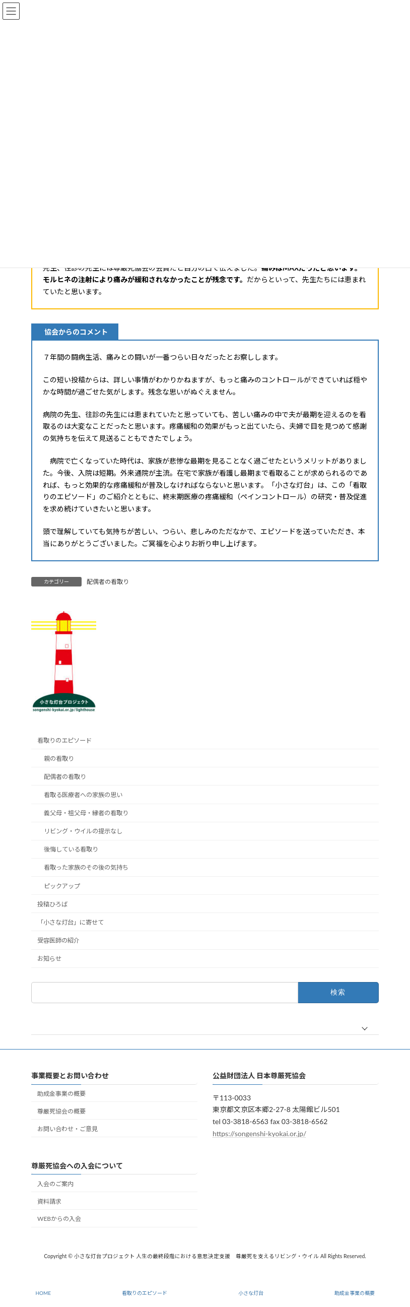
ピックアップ (62, 886)
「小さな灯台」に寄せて (70, 922)
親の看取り (59, 758)
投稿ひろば (52, 904)
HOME (43, 1293)
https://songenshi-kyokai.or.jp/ (259, 1133)
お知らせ (49, 958)
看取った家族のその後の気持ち (86, 868)
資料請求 (49, 1201)
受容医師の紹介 (58, 940)
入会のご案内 (55, 1184)
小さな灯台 (250, 1293)
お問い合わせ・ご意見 (67, 1129)
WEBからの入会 (59, 1219)
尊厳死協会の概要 (61, 1111)
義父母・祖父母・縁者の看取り (86, 813)
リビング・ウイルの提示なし (83, 831)
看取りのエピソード (64, 740)
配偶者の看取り (108, 581)
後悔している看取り (71, 850)
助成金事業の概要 (61, 1093)
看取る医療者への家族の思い (83, 795)
